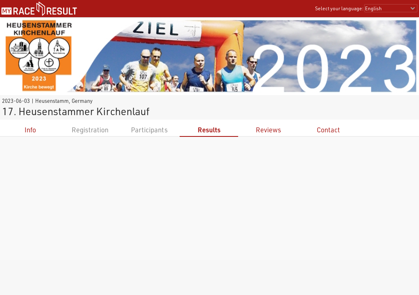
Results (209, 129)
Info (30, 129)
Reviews (268, 129)
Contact (328, 129)
